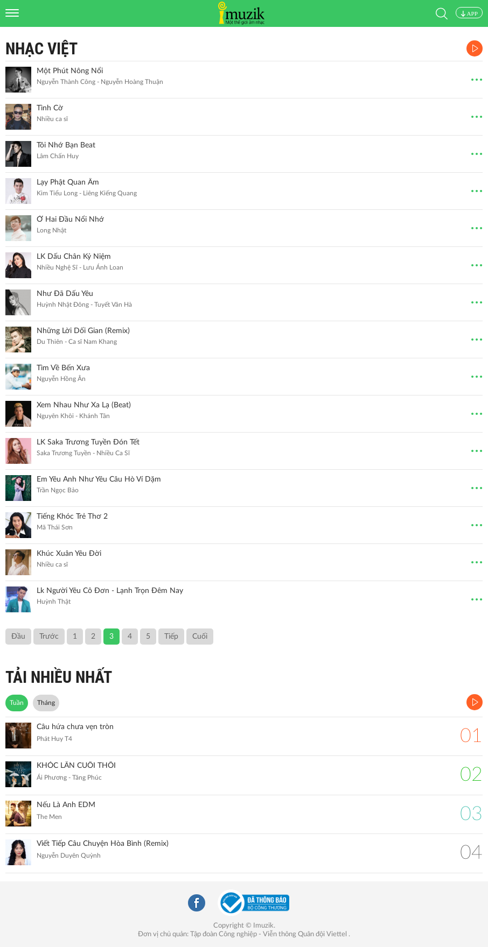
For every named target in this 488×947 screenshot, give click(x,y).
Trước (49, 636)
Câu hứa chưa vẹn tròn (75, 727)
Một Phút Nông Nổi (70, 71)
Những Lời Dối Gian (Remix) (83, 331)
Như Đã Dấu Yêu (65, 294)
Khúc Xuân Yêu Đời (69, 553)
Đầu (18, 636)
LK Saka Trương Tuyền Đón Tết (88, 442)
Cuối (199, 636)
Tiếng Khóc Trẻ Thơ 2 (72, 516)
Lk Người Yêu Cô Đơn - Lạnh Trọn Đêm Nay (110, 591)
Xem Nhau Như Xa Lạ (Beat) (84, 405)
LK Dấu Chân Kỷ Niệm (74, 256)
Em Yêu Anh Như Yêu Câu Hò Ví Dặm (99, 479)
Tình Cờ (50, 108)
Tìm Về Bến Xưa (63, 368)
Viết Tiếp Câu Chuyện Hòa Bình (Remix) (103, 843)
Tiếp (171, 636)
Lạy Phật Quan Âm (68, 182)
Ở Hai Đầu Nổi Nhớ (70, 219)
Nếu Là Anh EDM (66, 805)
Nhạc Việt (41, 48)
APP (469, 13)
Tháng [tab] (46, 702)
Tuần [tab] (17, 702)
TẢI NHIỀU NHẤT (58, 677)
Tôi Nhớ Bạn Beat (66, 145)
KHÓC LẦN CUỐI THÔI (76, 765)
